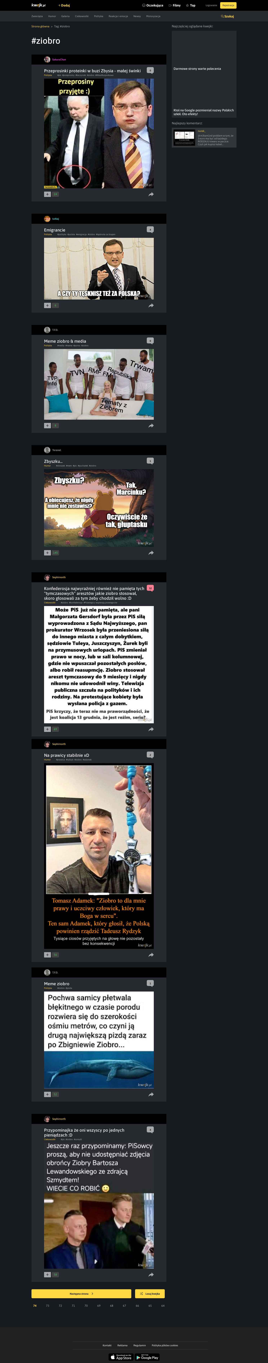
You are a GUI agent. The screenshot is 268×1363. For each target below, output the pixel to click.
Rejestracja (227, 5)
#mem (69, 465)
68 (111, 1305)
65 (150, 1305)
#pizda (69, 988)
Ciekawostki (82, 16)
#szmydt (78, 1139)
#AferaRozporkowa (104, 75)
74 (35, 1305)
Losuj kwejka (152, 1293)
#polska (71, 234)
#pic (75, 465)
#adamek (87, 759)
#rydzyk (69, 759)
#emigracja (81, 234)
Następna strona (81, 1293)
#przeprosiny (68, 75)
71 (73, 1305)
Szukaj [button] (229, 16)
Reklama (122, 1345)
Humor (52, 16)
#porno (76, 345)
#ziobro (90, 75)
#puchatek (83, 465)
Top (186, 5)
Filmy (171, 5)
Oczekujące (148, 5)
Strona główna (40, 26)
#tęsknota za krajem (105, 234)
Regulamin (139, 1345)
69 (99, 1305)
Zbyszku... (53, 461)
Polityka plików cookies (165, 1345)
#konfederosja (76, 602)
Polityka (98, 16)
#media (60, 345)
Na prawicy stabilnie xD (66, 755)
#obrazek (60, 465)
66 (137, 1305)
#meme (68, 345)
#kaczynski (81, 75)
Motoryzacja (153, 16)
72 (60, 1305)
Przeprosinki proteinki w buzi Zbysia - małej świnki (92, 70)
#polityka (61, 234)
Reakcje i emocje (118, 16)
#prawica (60, 759)
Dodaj (67, 5)
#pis (59, 75)
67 (124, 1305)
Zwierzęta (37, 16)
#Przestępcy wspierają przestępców (100, 602)
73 (47, 1305)
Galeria (65, 16)
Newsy (137, 16)
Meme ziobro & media (65, 341)
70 (86, 1305)
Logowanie (208, 5)
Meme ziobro (56, 983)
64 (163, 1305)
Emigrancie (54, 229)
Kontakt (107, 1345)
